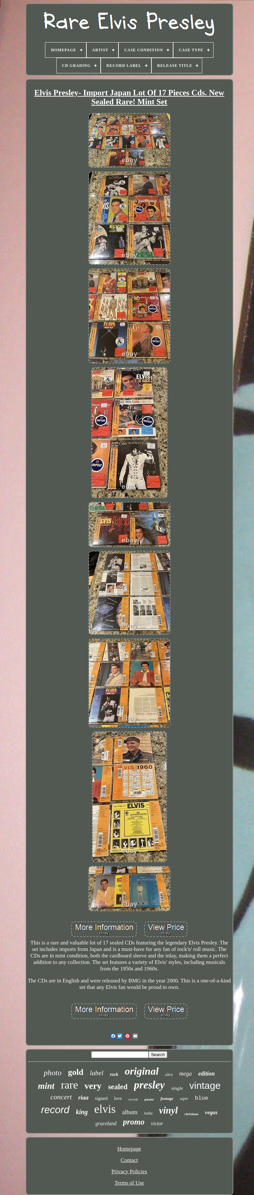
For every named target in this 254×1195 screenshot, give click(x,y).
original (142, 1071)
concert (61, 1097)
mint (46, 1086)
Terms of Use (129, 1183)
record (55, 1109)
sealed (117, 1087)
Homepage (129, 1149)
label (97, 1073)
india (148, 1113)
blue (201, 1098)
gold (75, 1072)
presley (149, 1085)
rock (114, 1074)
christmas (191, 1114)
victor (157, 1123)
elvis (105, 1109)
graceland (105, 1123)
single (177, 1088)
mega (185, 1073)
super (184, 1098)
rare (69, 1085)
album (130, 1112)
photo (52, 1072)
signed (101, 1098)
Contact (129, 1160)
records (133, 1099)
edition (206, 1073)
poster (149, 1099)
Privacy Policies (129, 1171)
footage (166, 1098)
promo (134, 1121)
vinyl (168, 1110)
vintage (205, 1085)
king (82, 1111)
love (118, 1098)
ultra (168, 1074)
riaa (83, 1097)
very (93, 1086)
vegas (211, 1112)
